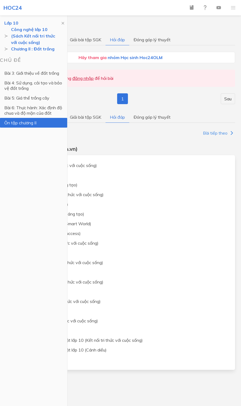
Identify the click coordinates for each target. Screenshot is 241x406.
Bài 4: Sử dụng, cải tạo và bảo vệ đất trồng (33, 85)
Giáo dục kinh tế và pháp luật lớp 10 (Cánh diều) (61, 350)
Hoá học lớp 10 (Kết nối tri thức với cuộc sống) (59, 262)
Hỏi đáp (117, 39)
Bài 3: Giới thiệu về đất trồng (31, 73)
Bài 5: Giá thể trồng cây (26, 98)
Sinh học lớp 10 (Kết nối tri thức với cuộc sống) (59, 282)
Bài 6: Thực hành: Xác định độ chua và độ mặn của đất (33, 110)
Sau (228, 98)
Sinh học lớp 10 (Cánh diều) (41, 291)
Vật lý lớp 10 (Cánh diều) (38, 252)
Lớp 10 (11, 23)
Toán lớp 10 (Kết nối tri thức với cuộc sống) (56, 165)
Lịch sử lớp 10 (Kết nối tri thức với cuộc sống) (58, 301)
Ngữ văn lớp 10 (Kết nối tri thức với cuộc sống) (59, 194)
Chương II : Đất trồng (33, 49)
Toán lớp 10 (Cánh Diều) (38, 175)
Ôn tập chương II (20, 122)
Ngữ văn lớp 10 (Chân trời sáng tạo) (49, 214)
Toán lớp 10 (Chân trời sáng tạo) (46, 184)
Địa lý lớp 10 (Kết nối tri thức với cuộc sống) (56, 320)
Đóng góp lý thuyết (152, 39)
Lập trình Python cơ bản (38, 359)
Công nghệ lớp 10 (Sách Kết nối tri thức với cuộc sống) (33, 36)
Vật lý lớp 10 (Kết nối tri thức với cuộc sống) (57, 243)
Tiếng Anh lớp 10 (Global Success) (48, 233)
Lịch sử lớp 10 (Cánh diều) (40, 311)
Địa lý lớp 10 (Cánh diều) (38, 330)
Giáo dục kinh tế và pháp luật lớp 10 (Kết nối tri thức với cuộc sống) (79, 340)
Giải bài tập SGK (85, 39)
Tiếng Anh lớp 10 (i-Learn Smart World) (53, 223)
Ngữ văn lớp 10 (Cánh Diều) (41, 204)
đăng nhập (83, 78)
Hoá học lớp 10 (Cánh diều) (41, 272)
